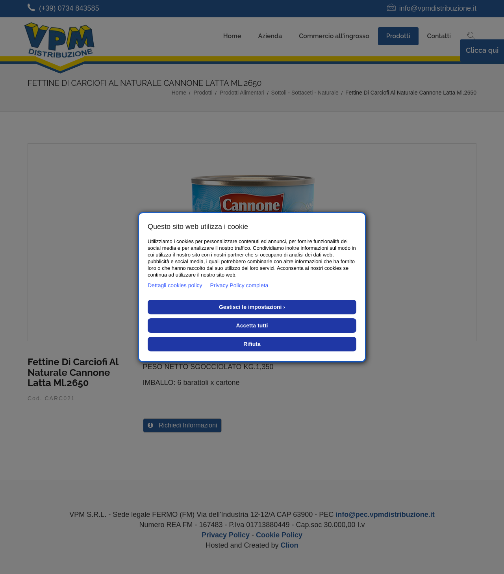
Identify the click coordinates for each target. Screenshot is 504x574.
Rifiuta (252, 344)
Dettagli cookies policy (175, 285)
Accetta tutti (252, 325)
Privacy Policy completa (239, 285)
